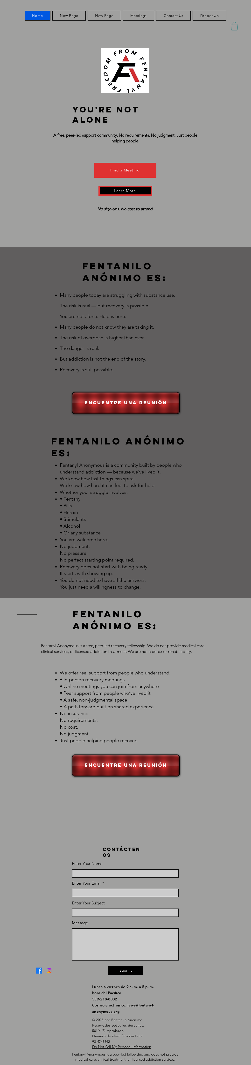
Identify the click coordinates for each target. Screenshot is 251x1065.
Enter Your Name (87, 864)
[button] (209, 16)
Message (80, 923)
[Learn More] (125, 191)
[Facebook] (39, 971)
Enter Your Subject (88, 903)
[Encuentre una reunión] (126, 403)
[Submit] (125, 970)
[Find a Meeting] (125, 170)
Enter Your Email (86, 883)
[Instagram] (49, 971)
